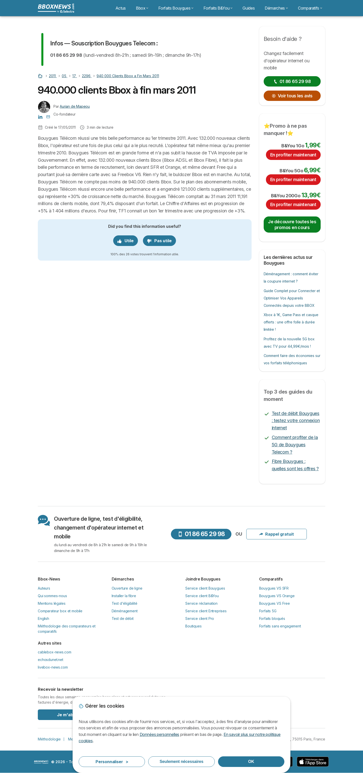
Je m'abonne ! (71, 714)
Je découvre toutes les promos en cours (292, 224)
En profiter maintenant (293, 154)
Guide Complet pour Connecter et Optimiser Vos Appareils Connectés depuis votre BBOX (292, 298)
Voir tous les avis (292, 95)
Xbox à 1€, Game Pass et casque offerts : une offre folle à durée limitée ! (291, 322)
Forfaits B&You (217, 8)
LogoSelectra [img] (41, 762)
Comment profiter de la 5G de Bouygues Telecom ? (295, 445)
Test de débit (123, 618)
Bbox (142, 8)
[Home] (41, 76)
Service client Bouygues (205, 588)
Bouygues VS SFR (274, 588)
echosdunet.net (50, 659)
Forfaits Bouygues (175, 8)
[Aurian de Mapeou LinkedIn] (40, 117)
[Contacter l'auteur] (48, 117)
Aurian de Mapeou (75, 106)
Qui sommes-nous (52, 596)
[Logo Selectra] (56, 8)
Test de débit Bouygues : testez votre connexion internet (296, 421)
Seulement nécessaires (181, 761)
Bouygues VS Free (274, 603)
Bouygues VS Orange (277, 596)
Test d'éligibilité (124, 603)
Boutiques (193, 626)
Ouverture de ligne (127, 588)
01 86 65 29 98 (292, 81)
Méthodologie (49, 739)
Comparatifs (310, 8)
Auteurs (44, 588)
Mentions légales (52, 603)
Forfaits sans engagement (280, 626)
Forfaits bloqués (272, 618)
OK (251, 761)
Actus (120, 8)
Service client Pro (199, 618)
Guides (249, 8)
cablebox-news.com (54, 652)
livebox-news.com (53, 667)
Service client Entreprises (206, 611)
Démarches (276, 8)
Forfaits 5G (268, 611)
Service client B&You (202, 596)
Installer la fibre (124, 596)
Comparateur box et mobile (60, 611)
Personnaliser (112, 762)
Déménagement (125, 611)
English (43, 618)
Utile (125, 240)
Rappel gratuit (276, 534)
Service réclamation (201, 603)
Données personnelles (159, 734)
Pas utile (159, 240)
